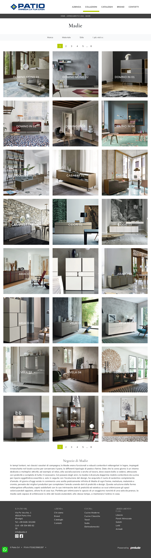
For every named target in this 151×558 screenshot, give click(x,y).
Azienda (76, 7)
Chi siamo (58, 512)
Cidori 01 (75, 224)
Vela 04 (75, 372)
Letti (118, 525)
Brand (120, 7)
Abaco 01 (26, 273)
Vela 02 (125, 323)
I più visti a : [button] (98, 37)
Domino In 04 (125, 126)
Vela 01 (75, 323)
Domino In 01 (125, 77)
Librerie (119, 515)
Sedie (87, 523)
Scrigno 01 (125, 372)
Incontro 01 (125, 421)
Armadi (119, 529)
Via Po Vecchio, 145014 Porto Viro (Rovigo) (23, 515)
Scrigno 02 (26, 421)
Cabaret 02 (125, 175)
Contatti (134, 7)
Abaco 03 (124, 273)
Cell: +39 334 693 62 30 (24, 527)
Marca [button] (50, 37)
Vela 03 (26, 372)
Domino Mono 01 (26, 77)
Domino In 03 (76, 126)
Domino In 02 (26, 126)
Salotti (119, 522)
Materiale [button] (66, 37)
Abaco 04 (26, 323)
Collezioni (91, 7)
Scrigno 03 (75, 421)
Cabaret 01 (76, 175)
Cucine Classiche (92, 516)
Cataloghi (107, 7)
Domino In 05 (26, 175)
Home (63, 16)
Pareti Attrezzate (124, 518)
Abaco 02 (75, 273)
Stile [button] (82, 37)
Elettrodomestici (91, 526)
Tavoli (87, 519)
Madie (87, 16)
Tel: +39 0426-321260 (25, 522)
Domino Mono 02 (75, 77)
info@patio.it (21, 532)
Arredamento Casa (75, 16)
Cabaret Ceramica (26, 224)
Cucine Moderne (92, 512)
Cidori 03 (125, 224)
